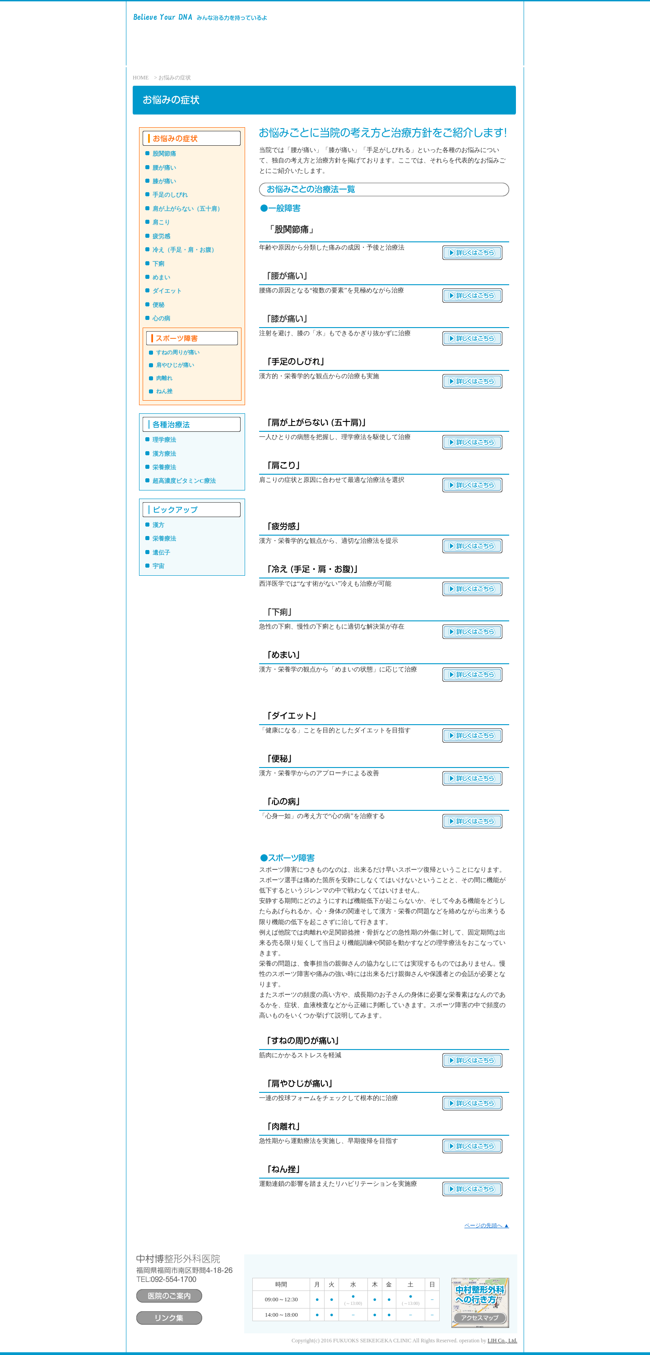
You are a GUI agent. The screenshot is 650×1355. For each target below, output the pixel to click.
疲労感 (161, 236)
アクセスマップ (463, 57)
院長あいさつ (407, 57)
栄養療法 (164, 467)
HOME (141, 77)
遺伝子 (161, 552)
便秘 (158, 304)
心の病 (161, 318)
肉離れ (164, 378)
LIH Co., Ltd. (502, 1340)
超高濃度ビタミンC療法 (184, 480)
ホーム (173, 57)
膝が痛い (164, 181)
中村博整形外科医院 (213, 33)
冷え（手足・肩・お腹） (185, 249)
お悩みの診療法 (256, 57)
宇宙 (158, 566)
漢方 (158, 525)
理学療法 (164, 439)
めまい (161, 277)
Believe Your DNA (136, 34)
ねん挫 (164, 391)
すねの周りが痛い (178, 352)
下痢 (158, 263)
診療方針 (209, 57)
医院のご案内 (354, 57)
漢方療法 (164, 453)
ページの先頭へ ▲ (486, 1225)
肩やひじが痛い (175, 365)
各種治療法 (305, 57)
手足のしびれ (170, 194)
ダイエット (167, 290)
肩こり (161, 222)
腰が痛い (164, 167)
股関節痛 (164, 153)
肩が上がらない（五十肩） (188, 208)
